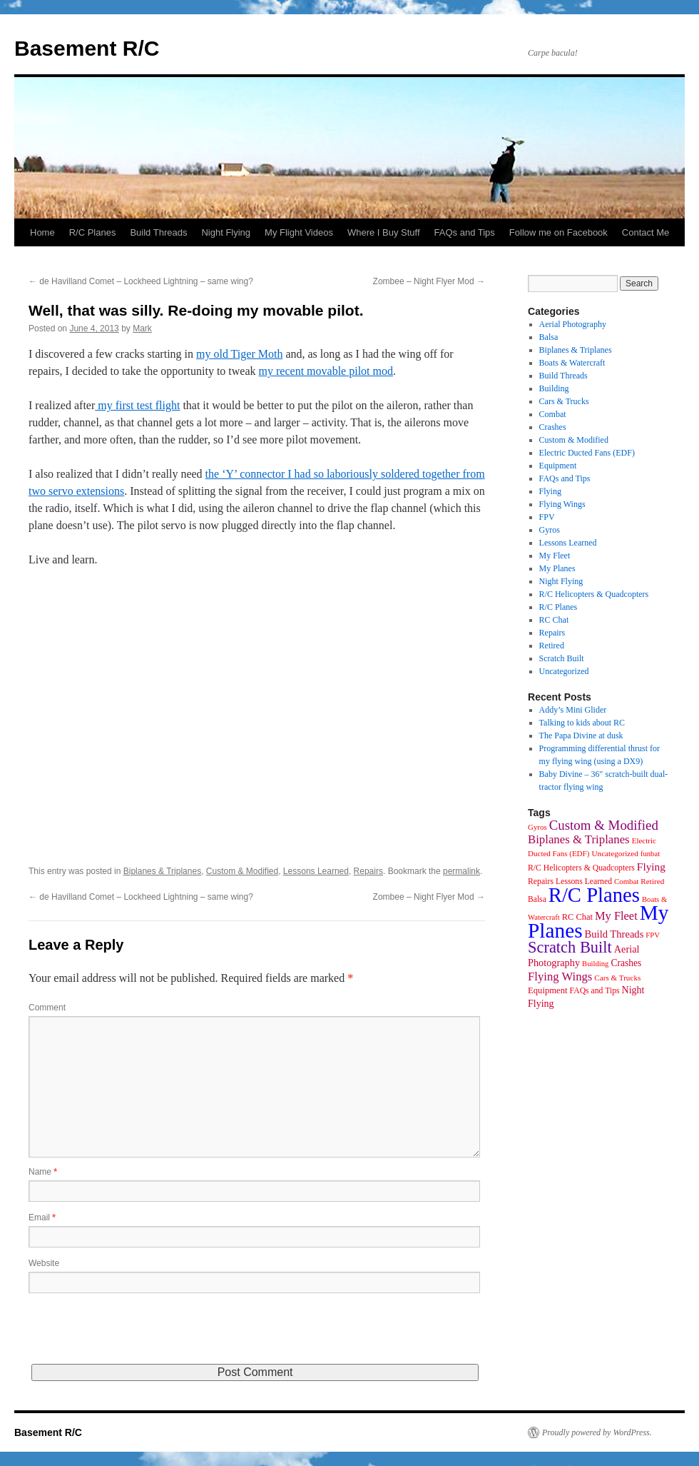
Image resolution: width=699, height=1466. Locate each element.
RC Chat (554, 620)
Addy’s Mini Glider (573, 710)
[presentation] (137, 1336)
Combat (552, 414)
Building (554, 388)
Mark (142, 328)
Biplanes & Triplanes (162, 871)
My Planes (557, 568)
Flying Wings (562, 504)
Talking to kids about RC (582, 723)
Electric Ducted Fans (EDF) (587, 453)
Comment (47, 1008)
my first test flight (137, 405)
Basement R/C (86, 48)
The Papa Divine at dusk (581, 735)
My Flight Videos (299, 232)
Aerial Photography (572, 324)
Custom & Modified (242, 871)
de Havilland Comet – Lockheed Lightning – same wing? (141, 281)
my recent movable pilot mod (326, 371)
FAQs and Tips (464, 232)
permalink (461, 871)
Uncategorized (564, 671)
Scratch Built (561, 658)
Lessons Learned (316, 871)
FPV (547, 517)
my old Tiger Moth (239, 354)
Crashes (552, 427)
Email (42, 1217)
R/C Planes (92, 232)
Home (42, 232)
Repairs (368, 871)
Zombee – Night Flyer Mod (429, 281)
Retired (551, 646)
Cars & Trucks (564, 401)
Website (44, 1263)
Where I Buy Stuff (383, 232)
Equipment (558, 466)
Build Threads (158, 232)
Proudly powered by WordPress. (597, 1432)
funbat (650, 854)
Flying (550, 491)
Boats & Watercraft (572, 363)
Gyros (549, 530)
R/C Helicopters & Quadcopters (594, 594)
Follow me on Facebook (558, 232)
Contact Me (645, 232)
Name (43, 1172)
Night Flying (225, 232)
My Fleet (555, 556)
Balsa (548, 337)
